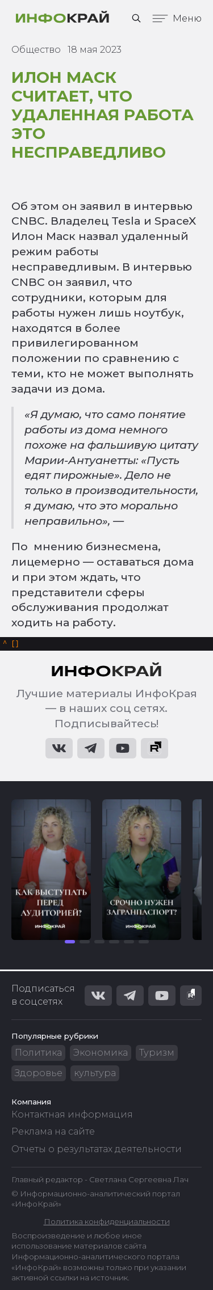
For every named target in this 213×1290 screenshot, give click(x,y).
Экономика (100, 1052)
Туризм (156, 1052)
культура (95, 1073)
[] (11, 645)
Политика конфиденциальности (107, 1221)
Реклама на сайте (53, 1131)
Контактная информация (72, 1114)
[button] (70, 943)
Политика (38, 1052)
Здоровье (38, 1073)
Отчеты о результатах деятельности (96, 1149)
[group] (51, 871)
